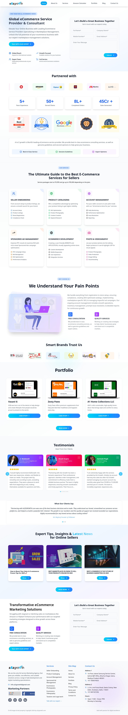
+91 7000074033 (93, 681)
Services (65, 3)
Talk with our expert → (54, 701)
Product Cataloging (53, 674)
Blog (103, 3)
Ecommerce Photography (51, 687)
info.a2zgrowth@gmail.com (20, 685)
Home (44, 3)
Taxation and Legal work (55, 697)
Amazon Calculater (79, 3)
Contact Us (114, 3)
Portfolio (94, 3)
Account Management (54, 677)
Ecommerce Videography (51, 692)
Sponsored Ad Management (51, 681)
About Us (54, 3)
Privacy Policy (73, 687)
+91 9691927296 (93, 692)
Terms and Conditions (72, 691)
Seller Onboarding (53, 671)
